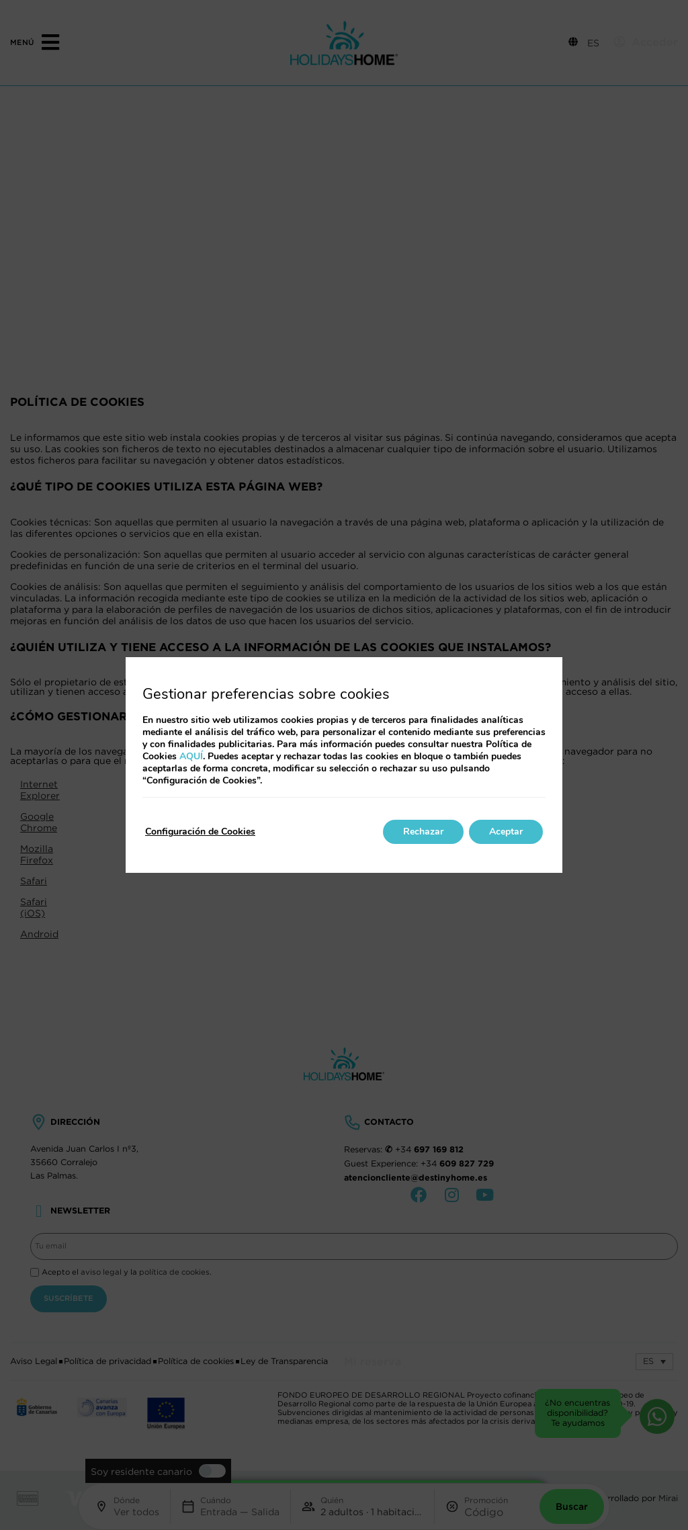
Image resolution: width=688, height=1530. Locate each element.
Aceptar (506, 831)
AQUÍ (191, 756)
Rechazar (423, 831)
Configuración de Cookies (200, 831)
